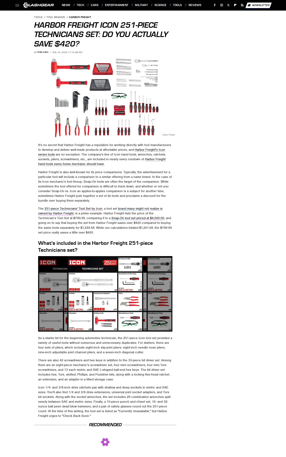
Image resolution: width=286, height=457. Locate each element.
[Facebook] (214, 5)
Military (141, 5)
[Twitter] (228, 5)
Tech (80, 5)
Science (160, 5)
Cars (94, 5)
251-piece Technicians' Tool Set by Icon (73, 209)
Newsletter (258, 5)
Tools (177, 5)
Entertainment (116, 5)
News (66, 5)
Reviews (195, 5)
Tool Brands (56, 17)
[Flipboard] (235, 5)
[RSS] (242, 5)
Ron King (42, 52)
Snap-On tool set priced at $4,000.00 (137, 218)
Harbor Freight (80, 17)
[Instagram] (221, 5)
